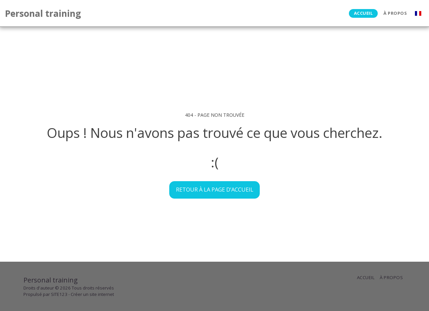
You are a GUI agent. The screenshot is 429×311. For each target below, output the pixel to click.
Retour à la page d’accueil (214, 189)
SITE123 (59, 294)
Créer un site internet (92, 294)
